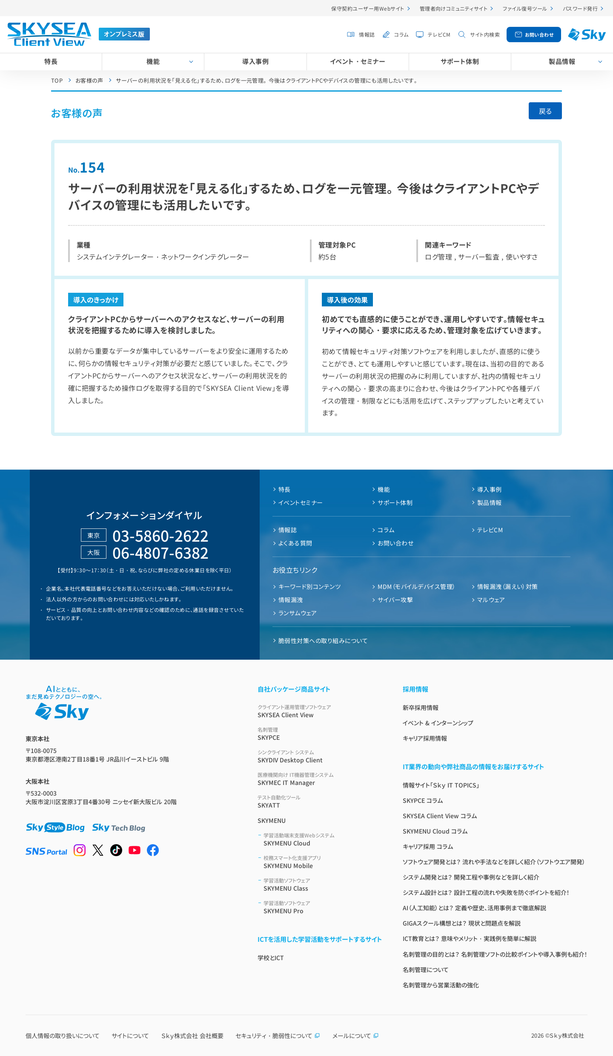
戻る (545, 111)
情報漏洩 (290, 599)
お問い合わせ (539, 34)
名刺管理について (426, 969)
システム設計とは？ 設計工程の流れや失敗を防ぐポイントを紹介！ (486, 892)
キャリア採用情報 (425, 738)
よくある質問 (295, 543)
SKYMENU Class (323, 884)
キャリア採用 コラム (428, 846)
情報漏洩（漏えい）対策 (507, 586)
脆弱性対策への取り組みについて (323, 640)
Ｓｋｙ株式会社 (567, 1035)
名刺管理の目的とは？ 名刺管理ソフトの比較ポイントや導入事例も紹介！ (495, 954)
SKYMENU (272, 820)
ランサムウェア (297, 613)
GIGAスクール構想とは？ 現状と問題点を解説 (462, 923)
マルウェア (491, 599)
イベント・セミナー (357, 61)
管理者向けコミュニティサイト (454, 8)
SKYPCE (320, 734)
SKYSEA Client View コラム (440, 815)
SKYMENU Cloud (323, 839)
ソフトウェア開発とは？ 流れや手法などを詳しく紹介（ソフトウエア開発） (494, 861)
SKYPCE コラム (423, 800)
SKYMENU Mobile (323, 862)
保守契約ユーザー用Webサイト (367, 8)
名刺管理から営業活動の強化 (441, 985)
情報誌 (367, 34)
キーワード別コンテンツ (309, 586)
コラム (401, 34)
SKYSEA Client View (320, 711)
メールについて (355, 1035)
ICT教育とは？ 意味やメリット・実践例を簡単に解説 (469, 938)
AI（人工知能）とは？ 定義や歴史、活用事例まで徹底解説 (474, 907)
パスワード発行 (580, 8)
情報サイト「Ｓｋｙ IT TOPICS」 (441, 785)
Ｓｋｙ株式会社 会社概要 (192, 1035)
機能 (153, 61)
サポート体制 (460, 61)
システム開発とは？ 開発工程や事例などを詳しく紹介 (471, 877)
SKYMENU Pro (323, 907)
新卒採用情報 (420, 707)
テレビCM (439, 34)
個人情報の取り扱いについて (63, 1035)
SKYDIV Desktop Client (320, 756)
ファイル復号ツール (525, 8)
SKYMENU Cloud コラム (435, 831)
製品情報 (489, 502)
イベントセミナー (300, 502)
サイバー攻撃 (395, 599)
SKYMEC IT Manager (320, 779)
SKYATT (320, 801)
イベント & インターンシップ (438, 722)
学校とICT (271, 957)
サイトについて (130, 1035)
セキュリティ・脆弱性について (277, 1035)
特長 (50, 61)
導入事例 (255, 61)
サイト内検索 (485, 34)
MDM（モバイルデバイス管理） (416, 586)
